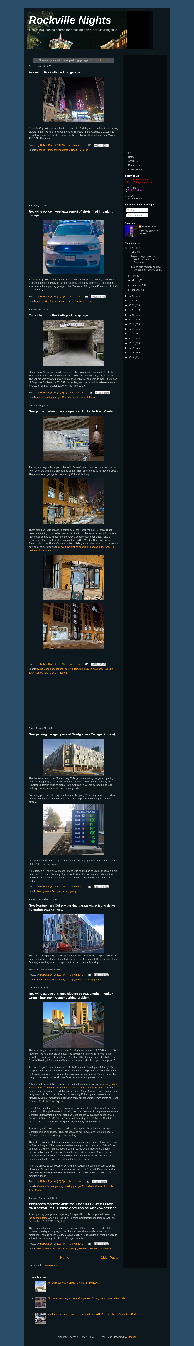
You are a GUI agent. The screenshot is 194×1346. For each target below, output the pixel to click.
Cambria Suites (45, 1186)
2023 (132, 305)
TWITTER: (131, 187)
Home (64, 1258)
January (136, 290)
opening (49, 669)
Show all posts (99, 60)
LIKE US (129, 196)
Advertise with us (137, 169)
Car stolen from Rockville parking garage (58, 315)
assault (41, 150)
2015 (132, 343)
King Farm (50, 301)
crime (49, 150)
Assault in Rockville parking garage (54, 72)
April (134, 275)
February (137, 285)
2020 (132, 319)
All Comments (135, 215)
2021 (132, 315)
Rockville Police (79, 150)
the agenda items (38, 1218)
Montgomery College (48, 891)
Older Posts (109, 1258)
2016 (132, 338)
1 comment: (75, 296)
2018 (132, 329)
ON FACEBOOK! (134, 198)
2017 (132, 333)
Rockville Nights (70, 20)
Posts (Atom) (51, 1265)
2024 (132, 300)
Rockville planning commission (95, 1248)
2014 (132, 348)
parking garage (62, 150)
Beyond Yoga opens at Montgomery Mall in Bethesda (143, 259)
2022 (132, 310)
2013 (132, 352)
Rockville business (92, 669)
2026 (132, 248)
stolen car (91, 397)
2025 (132, 296)
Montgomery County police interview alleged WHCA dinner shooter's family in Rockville (94, 1314)
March (135, 280)
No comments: (76, 145)
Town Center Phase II (55, 672)
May (134, 252)
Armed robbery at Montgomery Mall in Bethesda (73, 1282)
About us (133, 161)
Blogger (132, 1337)
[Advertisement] (73, 178)
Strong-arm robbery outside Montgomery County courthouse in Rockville (86, 1298)
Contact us (134, 165)
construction (43, 979)
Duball (40, 669)
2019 (132, 324)
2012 (132, 357)
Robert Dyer (149, 226)
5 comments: (75, 1181)
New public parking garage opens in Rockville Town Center (71, 411)
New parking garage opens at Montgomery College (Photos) (72, 734)
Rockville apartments (73, 397)
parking (59, 669)
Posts (131, 210)
